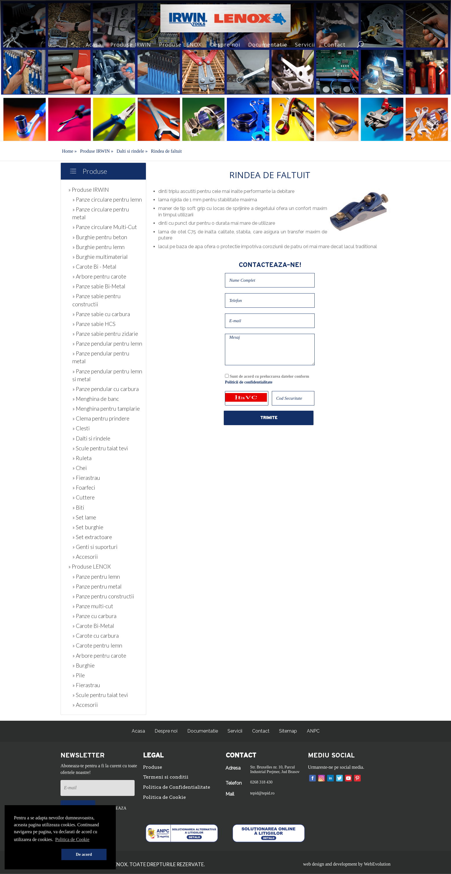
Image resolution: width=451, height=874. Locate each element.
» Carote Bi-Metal (93, 625)
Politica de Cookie (164, 797)
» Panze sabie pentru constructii (96, 300)
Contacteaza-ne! (270, 265)
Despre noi (225, 44)
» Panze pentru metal (97, 586)
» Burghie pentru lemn (98, 247)
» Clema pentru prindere (100, 418)
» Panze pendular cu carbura (105, 389)
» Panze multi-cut (92, 606)
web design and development (330, 864)
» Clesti (81, 428)
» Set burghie (87, 527)
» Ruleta (81, 458)
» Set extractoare (92, 537)
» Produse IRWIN (88, 189)
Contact (335, 44)
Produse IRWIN (130, 44)
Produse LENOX (180, 44)
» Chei (79, 467)
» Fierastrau (86, 477)
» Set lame (84, 517)
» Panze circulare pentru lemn (107, 199)
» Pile (78, 675)
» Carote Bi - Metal (94, 266)
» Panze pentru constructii (103, 596)
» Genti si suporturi (95, 546)
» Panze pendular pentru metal (100, 357)
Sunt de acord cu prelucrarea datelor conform (267, 379)
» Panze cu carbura (94, 616)
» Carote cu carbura (95, 635)
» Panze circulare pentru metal (100, 213)
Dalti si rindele (132, 151)
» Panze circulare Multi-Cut (104, 227)
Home (69, 151)
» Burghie (83, 665)
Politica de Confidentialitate (176, 787)
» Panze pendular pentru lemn (107, 343)
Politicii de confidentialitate (248, 382)
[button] (36, 854)
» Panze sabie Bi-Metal (98, 286)
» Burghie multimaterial (100, 256)
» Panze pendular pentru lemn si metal (107, 375)
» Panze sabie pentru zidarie (105, 333)
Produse (94, 171)
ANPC (313, 731)
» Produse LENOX (89, 566)
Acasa (93, 44)
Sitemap (288, 731)
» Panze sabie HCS (94, 323)
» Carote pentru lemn (97, 645)
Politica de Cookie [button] (72, 839)
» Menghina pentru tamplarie (106, 408)
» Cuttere (83, 497)
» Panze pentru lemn (96, 576)
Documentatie (267, 44)
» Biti (78, 507)
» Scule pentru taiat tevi (100, 448)
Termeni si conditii (165, 777)
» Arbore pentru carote (99, 276)
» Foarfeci (83, 487)
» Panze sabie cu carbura (101, 314)
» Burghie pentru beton (99, 237)
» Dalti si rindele (91, 438)
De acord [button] (84, 854)
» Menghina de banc (95, 398)
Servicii (305, 44)
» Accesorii (85, 556)
